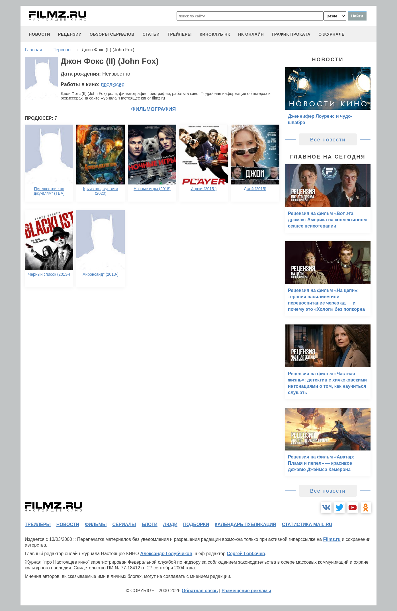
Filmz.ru (331, 539)
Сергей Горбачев (246, 553)
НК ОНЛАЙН (251, 34)
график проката (291, 34)
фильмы (96, 524)
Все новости (328, 140)
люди (170, 524)
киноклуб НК (215, 34)
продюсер (112, 84)
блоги (149, 524)
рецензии (70, 34)
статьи (150, 34)
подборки (196, 524)
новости (39, 34)
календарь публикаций (245, 524)
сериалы (124, 524)
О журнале (331, 34)
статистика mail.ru (307, 524)
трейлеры (179, 34)
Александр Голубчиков (166, 553)
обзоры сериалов (112, 34)
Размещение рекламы (246, 590)
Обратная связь (200, 590)
